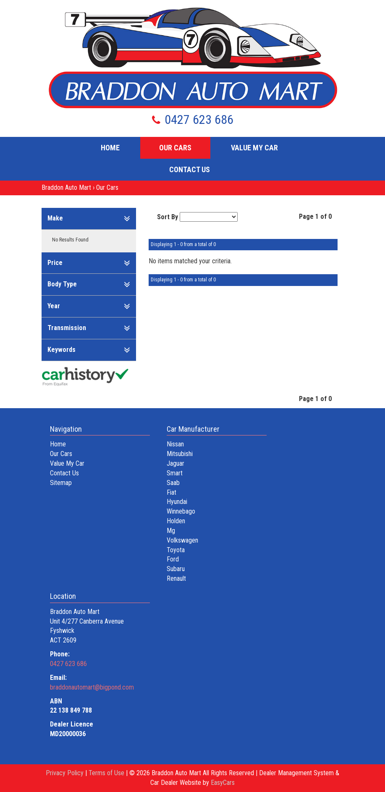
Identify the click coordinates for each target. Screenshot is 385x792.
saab (173, 483)
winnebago (181, 511)
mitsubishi (180, 454)
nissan (175, 444)
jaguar (175, 463)
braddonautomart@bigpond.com (92, 687)
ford (173, 559)
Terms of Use (107, 773)
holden (176, 521)
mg (171, 531)
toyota (176, 550)
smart (175, 473)
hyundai (177, 502)
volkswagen (182, 540)
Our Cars (175, 147)
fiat (171, 492)
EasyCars (223, 783)
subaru (176, 569)
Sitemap (61, 483)
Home (110, 147)
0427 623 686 (192, 119)
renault (176, 578)
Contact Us (189, 169)
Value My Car (254, 147)
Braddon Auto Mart (66, 187)
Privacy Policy (65, 773)
